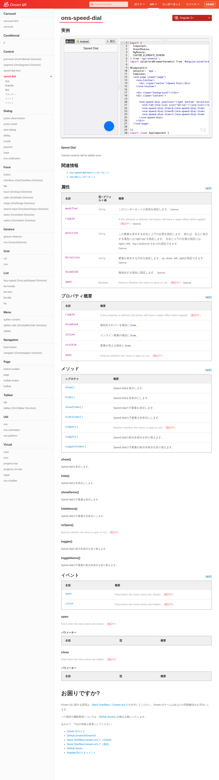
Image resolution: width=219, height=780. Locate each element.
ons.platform (10, 435)
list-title (7, 297)
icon (6, 457)
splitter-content (12, 319)
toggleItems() (75, 445)
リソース (192, 4)
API (153, 4)
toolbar (7, 386)
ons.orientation (12, 430)
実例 (7, 81)
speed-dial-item (12, 70)
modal (7, 141)
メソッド (9, 98)
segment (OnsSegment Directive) (22, 64)
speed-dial (10, 76)
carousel (8, 26)
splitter (7, 331)
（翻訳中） (125, 223)
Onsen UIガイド (76, 730)
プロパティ (10, 94)
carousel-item (11, 21)
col (5, 258)
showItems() (74, 406)
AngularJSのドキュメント (81, 751)
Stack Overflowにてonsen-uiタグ (110, 703)
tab (5, 402)
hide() (70, 396)
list (5, 303)
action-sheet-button (14, 118)
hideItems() (74, 416)
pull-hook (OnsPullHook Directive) (22, 59)
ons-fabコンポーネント (83, 176)
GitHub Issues (107, 715)
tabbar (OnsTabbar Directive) (20, 408)
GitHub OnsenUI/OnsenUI (81, 734)
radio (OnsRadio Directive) (18, 197)
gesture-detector (13, 236)
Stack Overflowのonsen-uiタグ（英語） (89, 743)
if (4, 42)
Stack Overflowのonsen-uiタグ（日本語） (90, 738)
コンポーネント (171, 4)
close (69, 602)
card (6, 452)
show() (70, 386)
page (6, 374)
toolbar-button (11, 380)
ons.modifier (10, 480)
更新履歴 (210, 4)
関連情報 (9, 85)
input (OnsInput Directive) (18, 191)
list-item (8, 292)
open (68, 592)
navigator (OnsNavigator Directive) (23, 352)
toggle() (71, 435)
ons (6, 424)
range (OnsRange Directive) (19, 203)
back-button (10, 347)
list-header (9, 286)
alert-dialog (10, 129)
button (7, 174)
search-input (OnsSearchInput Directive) (26, 209)
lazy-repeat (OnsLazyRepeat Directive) (25, 280)
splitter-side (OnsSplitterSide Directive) (25, 325)
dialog (7, 135)
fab (5, 186)
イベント (9, 103)
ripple (7, 475)
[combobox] (108, 4)
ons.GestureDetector (15, 242)
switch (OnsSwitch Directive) (19, 220)
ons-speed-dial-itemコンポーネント (89, 172)
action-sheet (10, 124)
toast (6, 152)
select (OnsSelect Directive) (19, 214)
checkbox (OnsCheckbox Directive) (23, 180)
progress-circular (13, 469)
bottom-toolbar (12, 369)
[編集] (208, 188)
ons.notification (12, 158)
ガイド (139, 4)
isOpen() (71, 426)
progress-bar (11, 463)
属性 (7, 90)
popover (8, 147)
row (6, 264)
